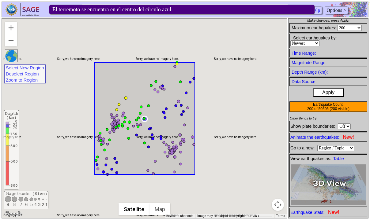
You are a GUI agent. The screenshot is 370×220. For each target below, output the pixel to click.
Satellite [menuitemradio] (134, 209)
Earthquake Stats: (314, 212)
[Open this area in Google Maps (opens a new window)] (13, 214)
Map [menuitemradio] (160, 209)
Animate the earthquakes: (322, 137)
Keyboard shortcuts (180, 216)
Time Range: (304, 53)
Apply (328, 92)
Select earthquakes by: (315, 37)
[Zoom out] (11, 40)
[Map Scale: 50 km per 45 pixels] (260, 216)
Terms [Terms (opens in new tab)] (280, 216)
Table (338, 158)
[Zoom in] (11, 28)
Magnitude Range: (309, 62)
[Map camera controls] (278, 205)
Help (315, 10)
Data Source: (304, 81)
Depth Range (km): (310, 72)
